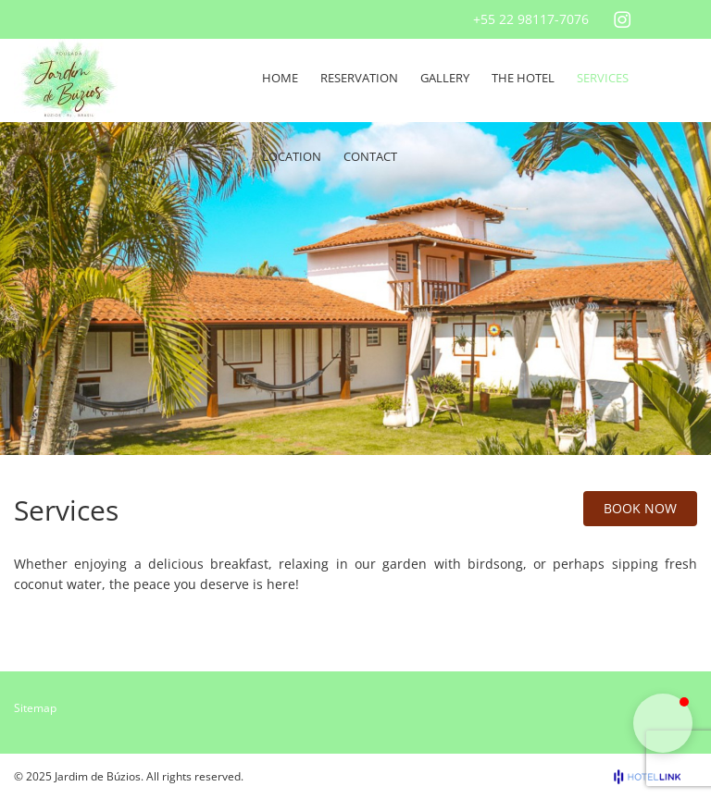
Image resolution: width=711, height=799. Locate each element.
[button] (662, 723)
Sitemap (35, 708)
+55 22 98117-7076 (531, 19)
